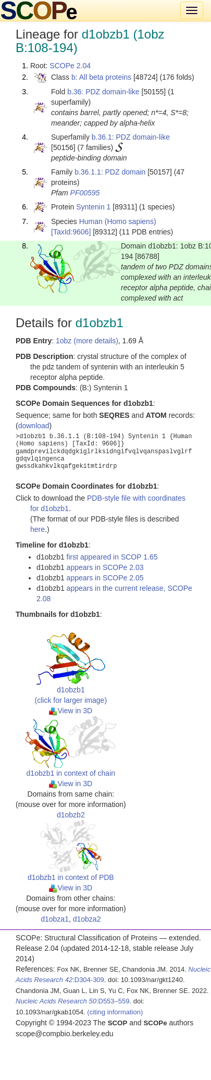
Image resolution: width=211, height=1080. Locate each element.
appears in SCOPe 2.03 (105, 567)
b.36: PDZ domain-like (103, 92)
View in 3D (70, 710)
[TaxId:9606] (71, 232)
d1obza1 (55, 919)
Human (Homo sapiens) (117, 221)
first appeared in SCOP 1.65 (112, 557)
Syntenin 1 (93, 207)
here (37, 529)
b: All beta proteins (101, 77)
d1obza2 (87, 919)
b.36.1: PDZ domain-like (131, 137)
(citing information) (115, 1012)
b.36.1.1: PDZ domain (110, 172)
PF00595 (85, 193)
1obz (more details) (87, 341)
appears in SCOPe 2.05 (105, 578)
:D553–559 (73, 1001)
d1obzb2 (71, 815)
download (33, 425)
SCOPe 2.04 (70, 65)
